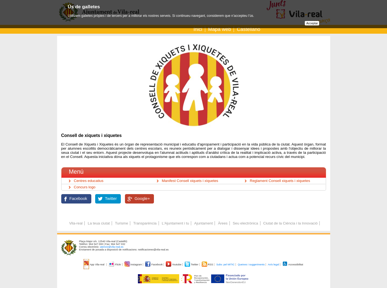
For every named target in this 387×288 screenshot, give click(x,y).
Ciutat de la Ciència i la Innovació (290, 223)
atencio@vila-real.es (112, 246)
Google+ (142, 198)
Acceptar (312, 23)
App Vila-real (94, 264)
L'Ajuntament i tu (175, 223)
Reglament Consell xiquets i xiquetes (280, 181)
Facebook (78, 198)
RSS (208, 264)
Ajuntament (203, 223)
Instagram (133, 264)
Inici (197, 29)
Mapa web (219, 29)
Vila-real (76, 223)
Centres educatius (88, 181)
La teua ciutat (99, 223)
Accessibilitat (292, 264)
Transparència (145, 223)
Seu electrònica (245, 223)
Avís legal (273, 264)
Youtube (174, 264)
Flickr (115, 264)
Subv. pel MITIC (225, 264)
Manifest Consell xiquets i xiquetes (190, 181)
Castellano (248, 29)
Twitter (111, 198)
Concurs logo (85, 187)
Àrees (223, 223)
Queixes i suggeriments (251, 264)
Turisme (121, 223)
